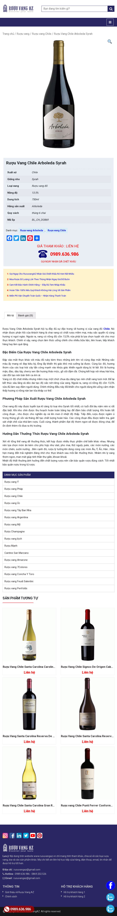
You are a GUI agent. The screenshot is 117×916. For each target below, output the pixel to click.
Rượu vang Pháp (13, 488)
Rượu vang (23, 33)
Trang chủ (8, 33)
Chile (106, 328)
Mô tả (10, 315)
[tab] (10, 315)
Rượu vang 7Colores (15, 567)
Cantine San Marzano (16, 552)
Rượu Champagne (14, 531)
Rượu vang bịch (13, 538)
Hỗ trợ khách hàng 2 (74, 896)
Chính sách (11, 896)
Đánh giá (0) (25, 315)
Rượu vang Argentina (16, 517)
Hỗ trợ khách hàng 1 (74, 892)
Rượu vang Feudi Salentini (18, 581)
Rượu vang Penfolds (15, 588)
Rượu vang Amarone (16, 559)
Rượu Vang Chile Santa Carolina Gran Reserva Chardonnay (40, 805)
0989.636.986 (17, 909)
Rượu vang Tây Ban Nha (17, 510)
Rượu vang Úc (12, 503)
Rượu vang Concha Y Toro (19, 574)
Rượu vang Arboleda (31, 230)
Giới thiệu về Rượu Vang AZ (19, 892)
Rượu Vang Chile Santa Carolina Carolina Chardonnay (37, 666)
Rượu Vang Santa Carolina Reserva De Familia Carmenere (40, 736)
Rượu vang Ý (11, 481)
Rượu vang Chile (41, 33)
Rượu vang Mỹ (12, 524)
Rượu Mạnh (10, 545)
